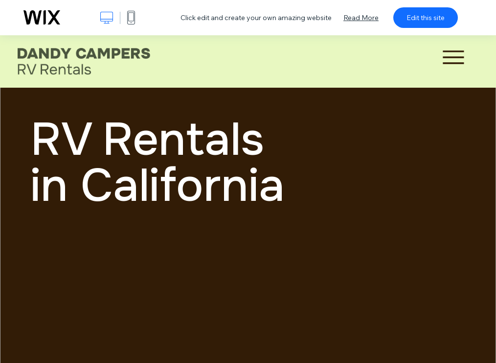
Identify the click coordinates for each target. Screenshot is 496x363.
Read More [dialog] (361, 17)
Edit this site (425, 17)
